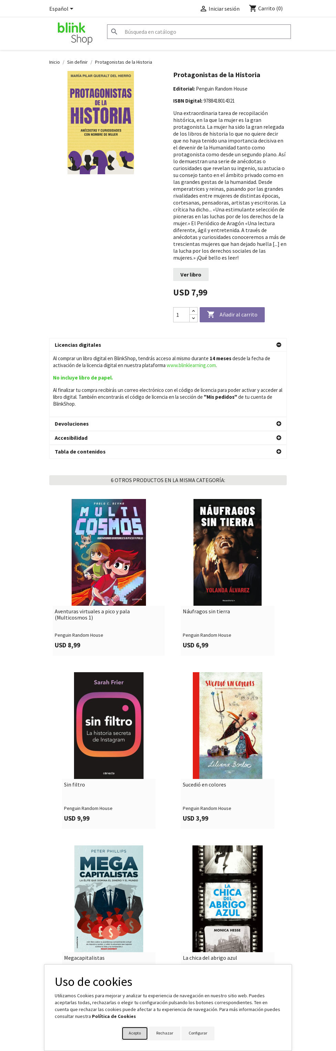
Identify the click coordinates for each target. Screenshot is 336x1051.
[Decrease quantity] (193, 318)
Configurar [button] (198, 1033)
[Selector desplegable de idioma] (62, 9)
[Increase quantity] (193, 311)
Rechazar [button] (164, 1033)
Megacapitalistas (84, 893)
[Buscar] (199, 31)
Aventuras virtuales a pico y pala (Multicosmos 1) (92, 549)
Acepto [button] (135, 1033)
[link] (108, 512)
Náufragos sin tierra (206, 546)
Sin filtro (74, 720)
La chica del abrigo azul (210, 893)
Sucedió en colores (204, 720)
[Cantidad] (181, 314)
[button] (168, 345)
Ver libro (190, 274)
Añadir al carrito (232, 314)
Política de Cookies (114, 1016)
